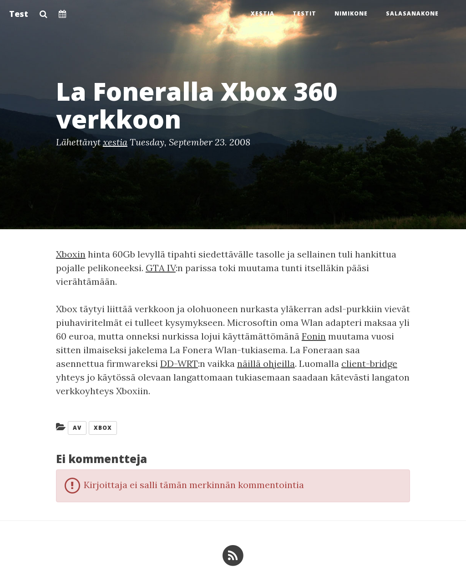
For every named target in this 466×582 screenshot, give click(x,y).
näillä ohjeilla (266, 363)
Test (18, 13)
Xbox (103, 428)
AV (77, 428)
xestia (115, 142)
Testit (304, 13)
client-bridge (369, 363)
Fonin (314, 336)
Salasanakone (412, 13)
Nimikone (351, 13)
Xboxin (71, 254)
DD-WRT (179, 363)
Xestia (262, 13)
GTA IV (161, 267)
